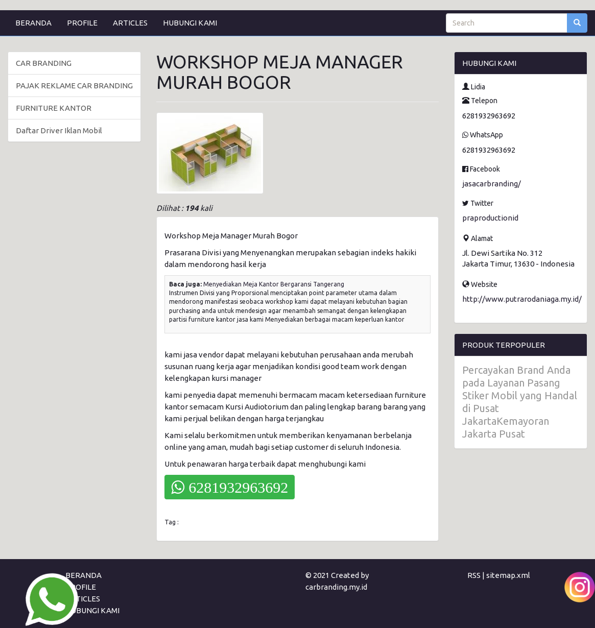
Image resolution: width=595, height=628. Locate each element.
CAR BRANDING (44, 63)
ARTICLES (130, 22)
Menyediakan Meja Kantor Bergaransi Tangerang (273, 284)
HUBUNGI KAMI (190, 22)
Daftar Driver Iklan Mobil (59, 130)
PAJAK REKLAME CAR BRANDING (74, 85)
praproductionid (490, 217)
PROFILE (82, 22)
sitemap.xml (508, 575)
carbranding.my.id (336, 587)
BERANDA (33, 22)
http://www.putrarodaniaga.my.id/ (522, 299)
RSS (474, 575)
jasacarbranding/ (491, 183)
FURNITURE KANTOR (53, 108)
